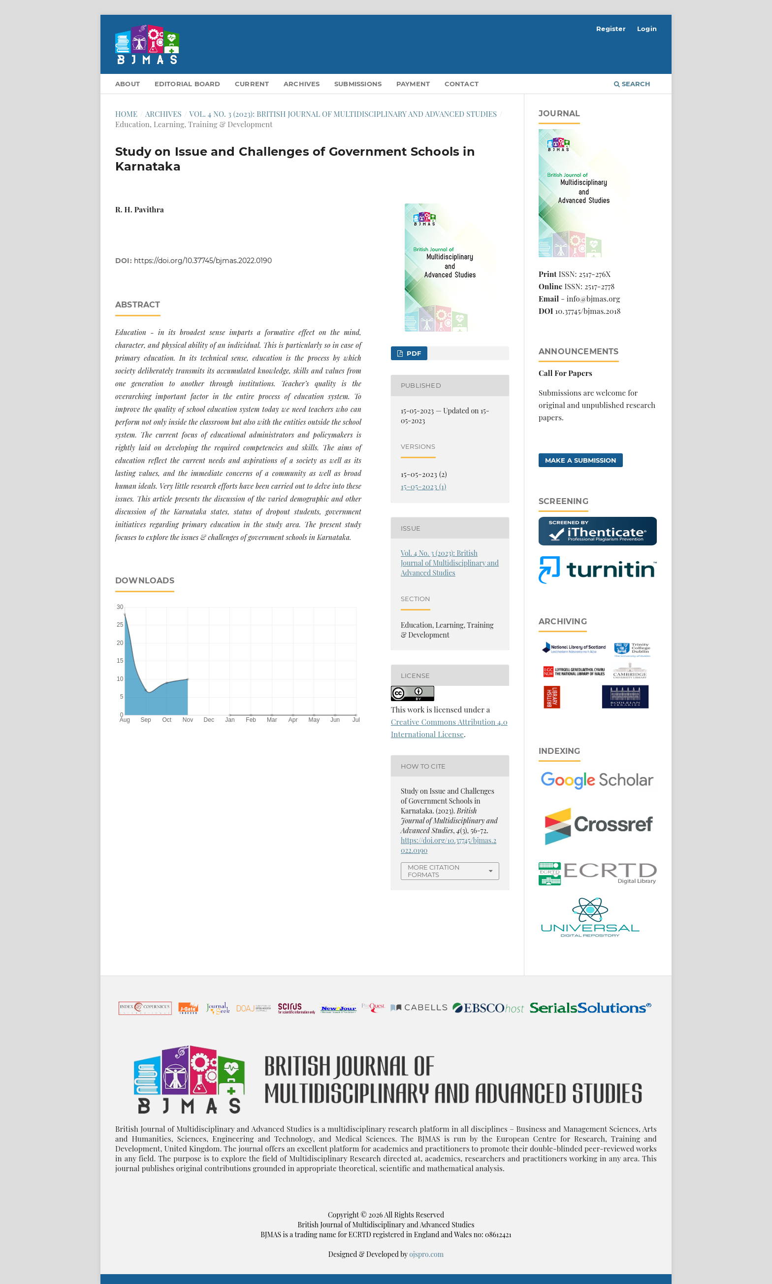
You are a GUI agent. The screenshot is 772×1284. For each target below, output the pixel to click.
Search (632, 84)
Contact (462, 84)
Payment (413, 84)
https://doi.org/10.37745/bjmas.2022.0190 (203, 260)
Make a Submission (580, 460)
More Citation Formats (434, 871)
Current (252, 84)
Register (611, 29)
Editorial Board (188, 84)
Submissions (358, 84)
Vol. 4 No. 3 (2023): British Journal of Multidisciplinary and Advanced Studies (343, 114)
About (127, 84)
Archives (302, 84)
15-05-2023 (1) (423, 486)
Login (647, 29)
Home (126, 114)
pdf (412, 353)
